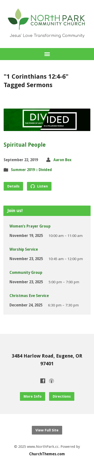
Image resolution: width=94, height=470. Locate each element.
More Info (33, 396)
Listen (39, 186)
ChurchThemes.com (47, 454)
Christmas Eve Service (29, 296)
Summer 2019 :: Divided (31, 170)
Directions (62, 396)
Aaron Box (62, 160)
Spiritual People (25, 145)
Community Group (25, 272)
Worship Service (23, 249)
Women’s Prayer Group (30, 226)
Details (13, 186)
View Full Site (47, 430)
